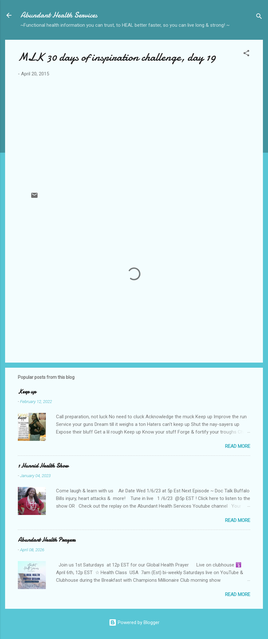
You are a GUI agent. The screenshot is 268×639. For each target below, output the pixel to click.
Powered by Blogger (134, 622)
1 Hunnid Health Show (43, 466)
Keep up (27, 392)
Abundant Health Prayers (46, 540)
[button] (246, 54)
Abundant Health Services (58, 15)
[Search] (259, 17)
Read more (237, 446)
